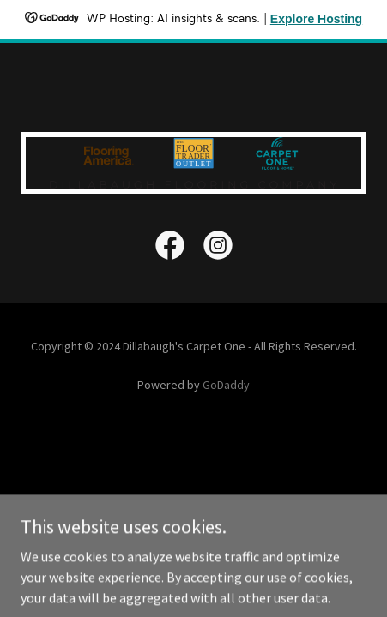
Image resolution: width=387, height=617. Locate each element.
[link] (170, 248)
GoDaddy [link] (226, 384)
